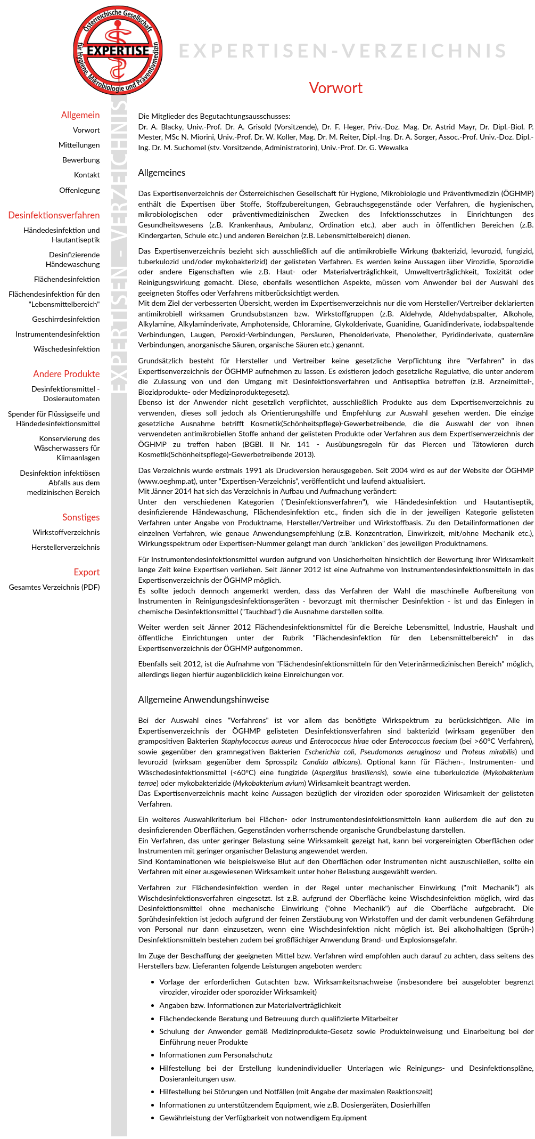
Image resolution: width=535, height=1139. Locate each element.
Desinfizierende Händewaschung (73, 259)
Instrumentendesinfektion (57, 333)
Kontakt (87, 174)
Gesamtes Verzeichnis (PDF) (54, 586)
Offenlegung (79, 189)
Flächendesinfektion (67, 278)
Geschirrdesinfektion (66, 318)
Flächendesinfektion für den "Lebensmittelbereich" (54, 298)
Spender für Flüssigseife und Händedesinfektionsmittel (54, 418)
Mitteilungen (79, 144)
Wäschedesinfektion (67, 348)
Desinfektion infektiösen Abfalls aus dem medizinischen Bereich (60, 482)
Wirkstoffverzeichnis (66, 531)
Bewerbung (81, 159)
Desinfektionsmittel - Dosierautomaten (65, 393)
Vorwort (86, 129)
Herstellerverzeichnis (65, 546)
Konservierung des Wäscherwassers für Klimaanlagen (67, 448)
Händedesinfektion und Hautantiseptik (61, 234)
